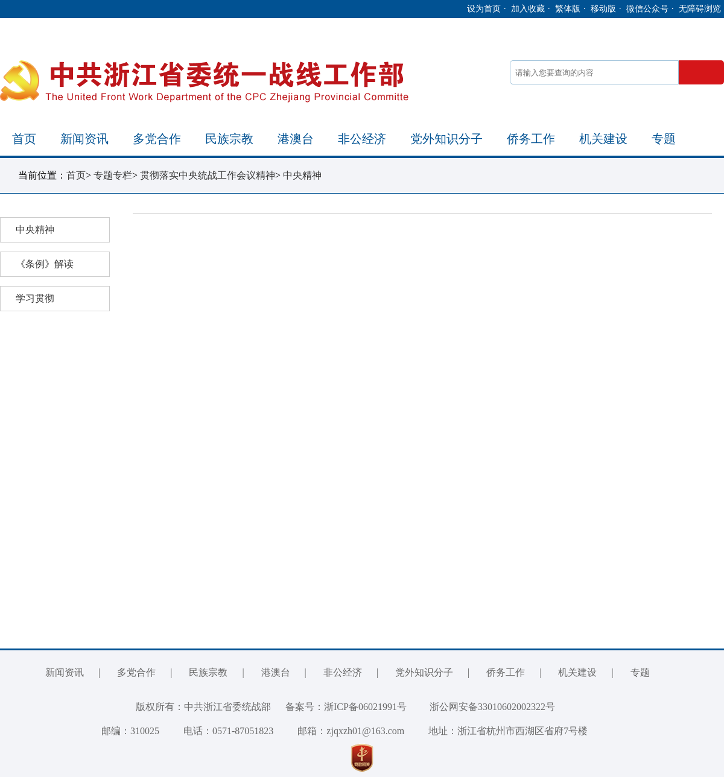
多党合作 (157, 138)
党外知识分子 (446, 138)
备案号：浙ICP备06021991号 (346, 707)
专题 (664, 138)
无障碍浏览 (700, 8)
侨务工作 (531, 138)
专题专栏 (113, 175)
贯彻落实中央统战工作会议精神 (207, 175)
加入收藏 (528, 8)
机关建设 (603, 138)
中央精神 (302, 175)
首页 (24, 138)
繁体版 (567, 8)
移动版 (603, 8)
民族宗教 (229, 138)
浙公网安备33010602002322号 (483, 707)
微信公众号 (647, 8)
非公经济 (362, 138)
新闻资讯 (84, 138)
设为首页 (484, 8)
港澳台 (296, 138)
